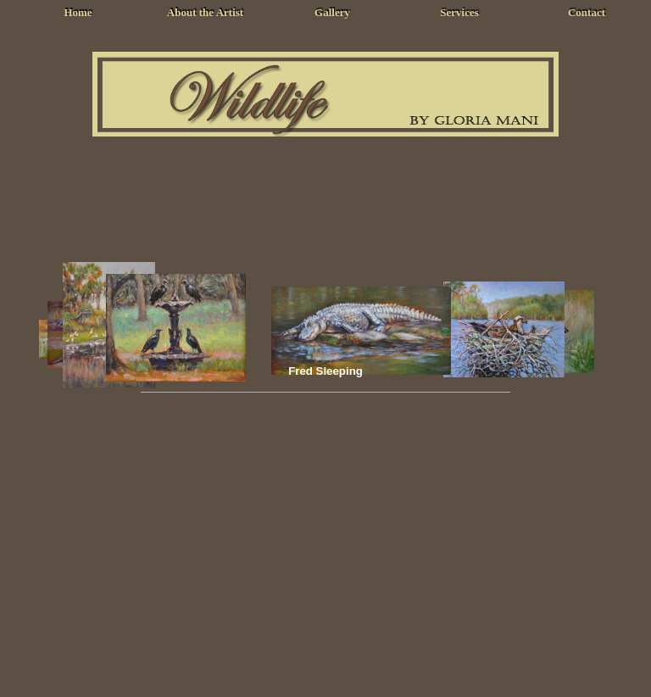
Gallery (332, 12)
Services (459, 12)
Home (78, 12)
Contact (586, 12)
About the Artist (205, 12)
